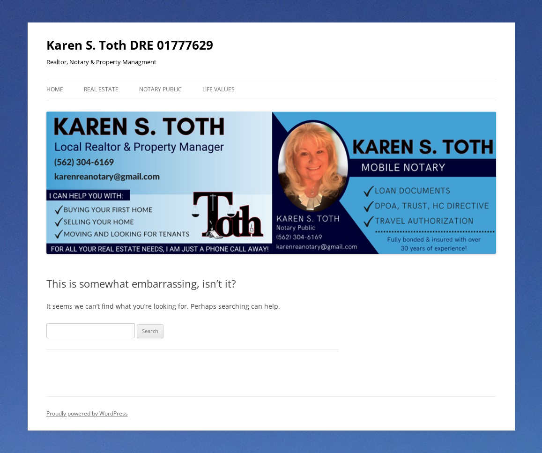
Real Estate (101, 89)
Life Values (218, 89)
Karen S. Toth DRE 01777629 (129, 45)
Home (54, 89)
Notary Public (160, 89)
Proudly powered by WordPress (87, 413)
